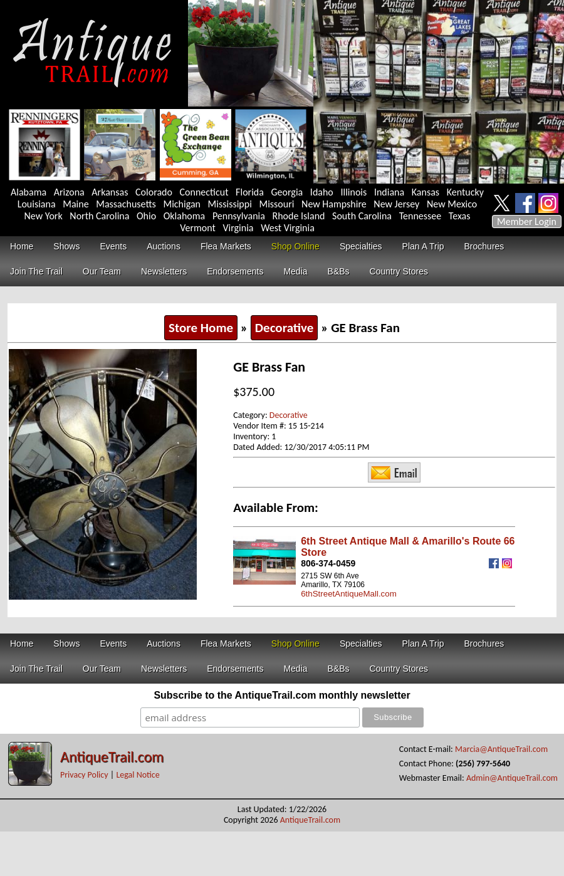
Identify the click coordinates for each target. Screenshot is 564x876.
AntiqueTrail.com (112, 757)
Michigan (182, 204)
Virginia (237, 228)
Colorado (153, 192)
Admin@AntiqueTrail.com (512, 778)
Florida (250, 192)
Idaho (321, 192)
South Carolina (362, 216)
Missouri (276, 204)
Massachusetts (126, 204)
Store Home (201, 328)
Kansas (425, 192)
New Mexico (452, 204)
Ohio (146, 216)
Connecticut (204, 192)
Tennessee (420, 216)
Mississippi (230, 204)
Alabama (28, 192)
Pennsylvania (238, 216)
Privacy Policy (84, 774)
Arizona (69, 192)
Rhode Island (299, 216)
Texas (460, 216)
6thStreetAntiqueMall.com (349, 593)
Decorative (284, 328)
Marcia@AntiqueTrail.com (501, 749)
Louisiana (37, 204)
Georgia (287, 192)
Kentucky (465, 192)
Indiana (389, 192)
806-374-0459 (328, 563)
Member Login (526, 221)
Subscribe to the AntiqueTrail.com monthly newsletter (282, 695)
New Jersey (396, 204)
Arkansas (109, 192)
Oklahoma (185, 216)
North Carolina (99, 216)
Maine (75, 204)
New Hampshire (334, 204)
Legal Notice (137, 774)
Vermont (198, 228)
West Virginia (288, 228)
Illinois (353, 192)
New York (43, 216)
